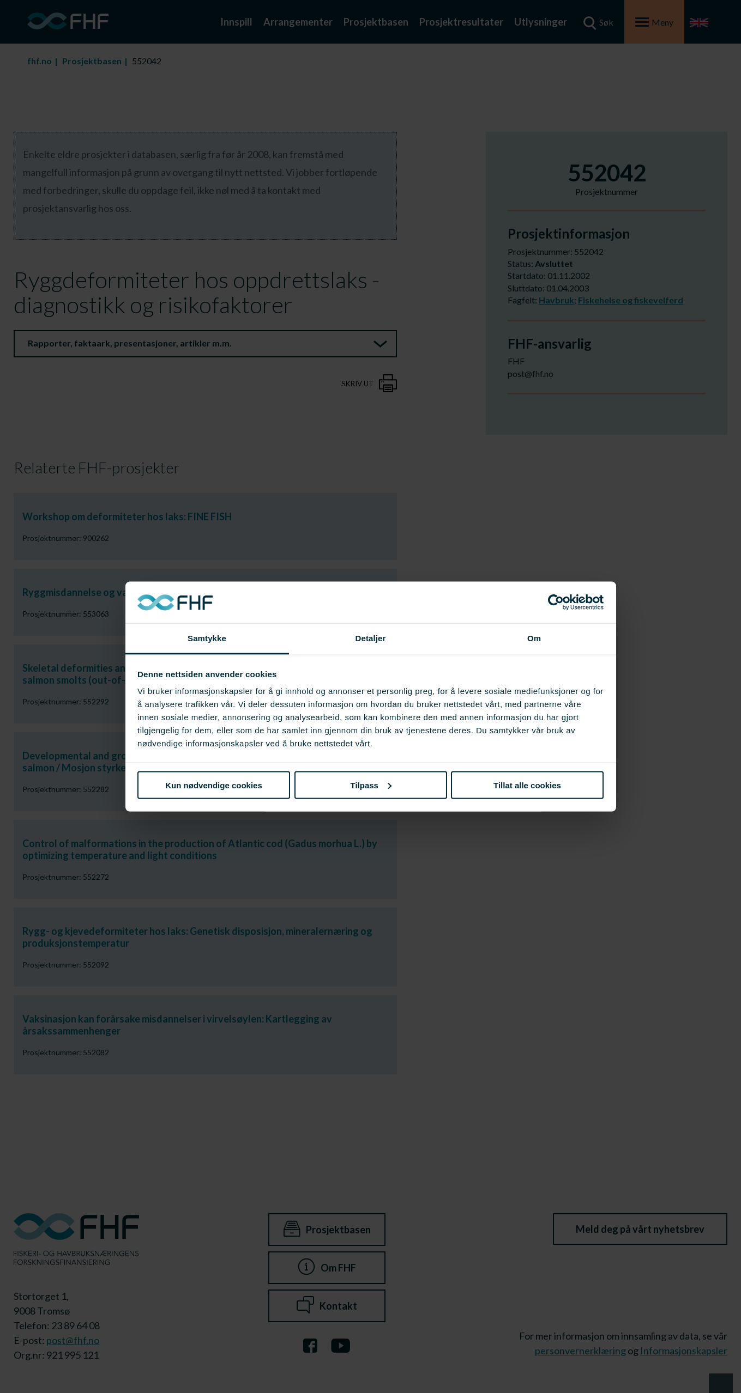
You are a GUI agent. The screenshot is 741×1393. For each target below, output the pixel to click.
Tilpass (371, 784)
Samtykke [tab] (207, 638)
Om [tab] (534, 638)
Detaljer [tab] (371, 638)
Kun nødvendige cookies (213, 784)
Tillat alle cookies (527, 784)
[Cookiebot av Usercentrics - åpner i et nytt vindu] (556, 602)
